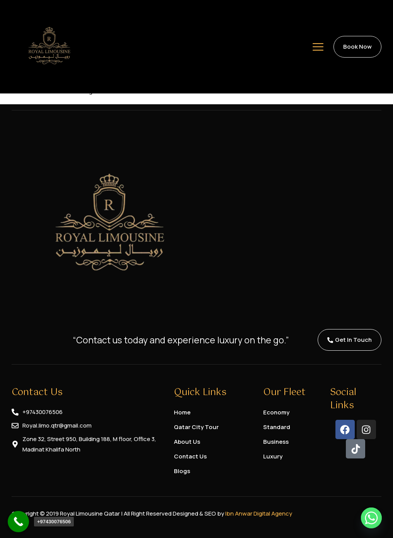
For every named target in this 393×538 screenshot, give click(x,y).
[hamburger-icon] (318, 48)
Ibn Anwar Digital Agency (258, 513)
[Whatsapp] (371, 517)
